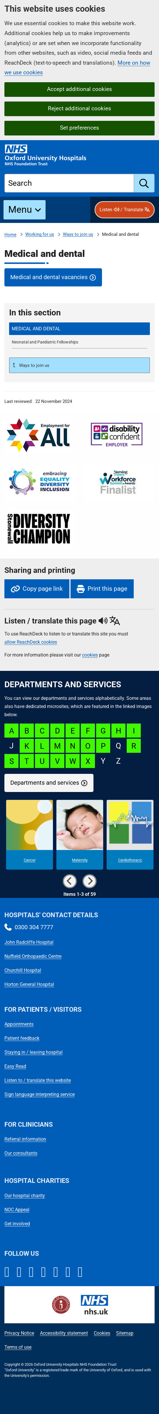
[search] (144, 183)
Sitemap (124, 1333)
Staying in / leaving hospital (33, 1052)
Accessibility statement (64, 1333)
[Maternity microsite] (79, 835)
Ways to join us (78, 234)
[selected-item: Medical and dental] (79, 328)
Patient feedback (21, 1038)
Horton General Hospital (29, 984)
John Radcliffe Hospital (28, 942)
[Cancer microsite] (29, 835)
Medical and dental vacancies (49, 277)
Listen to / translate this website (37, 1080)
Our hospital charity (24, 1195)
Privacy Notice (19, 1333)
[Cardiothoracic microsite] (130, 835)
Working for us (39, 234)
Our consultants (20, 1153)
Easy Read (15, 1066)
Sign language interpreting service (39, 1094)
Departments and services (44, 782)
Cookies (102, 1333)
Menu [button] (20, 209)
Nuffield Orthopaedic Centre (32, 956)
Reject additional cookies (79, 108)
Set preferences (79, 127)
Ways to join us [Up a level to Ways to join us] (33, 365)
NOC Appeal (16, 1209)
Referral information (25, 1139)
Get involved (17, 1223)
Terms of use (17, 1347)
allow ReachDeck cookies (30, 642)
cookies (90, 655)
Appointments (19, 1024)
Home (10, 234)
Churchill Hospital (22, 970)
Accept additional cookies (79, 89)
